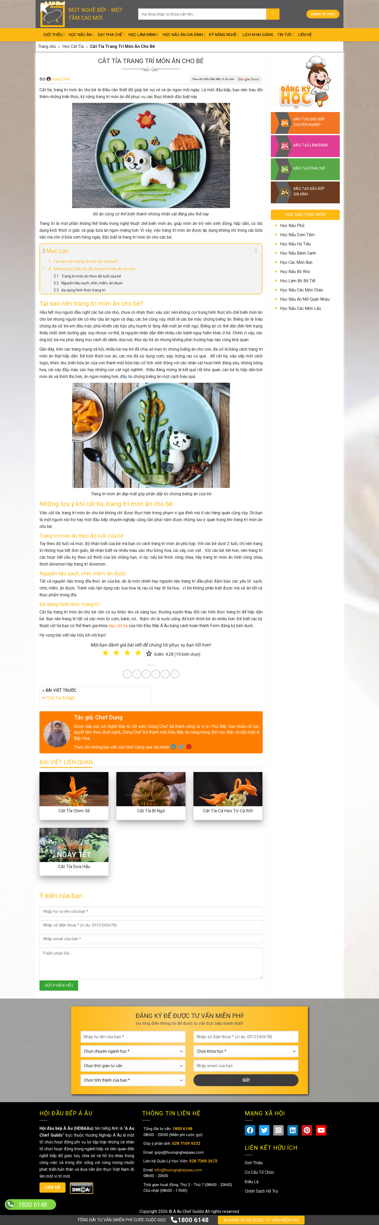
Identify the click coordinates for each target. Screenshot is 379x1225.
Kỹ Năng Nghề (224, 34)
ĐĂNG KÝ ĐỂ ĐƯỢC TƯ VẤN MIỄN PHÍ (261, 1220)
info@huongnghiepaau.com (177, 1170)
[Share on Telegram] (175, 674)
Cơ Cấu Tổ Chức (259, 1172)
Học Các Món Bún (296, 262)
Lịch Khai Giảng (258, 34)
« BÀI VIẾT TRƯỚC (95, 695)
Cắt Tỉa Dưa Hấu (74, 866)
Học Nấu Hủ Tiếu (295, 243)
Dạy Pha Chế (111, 34)
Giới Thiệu (54, 34)
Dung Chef (61, 79)
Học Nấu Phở (292, 225)
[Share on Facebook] (127, 674)
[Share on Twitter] (136, 674)
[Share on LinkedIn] (155, 674)
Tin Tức (285, 34)
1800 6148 (189, 1220)
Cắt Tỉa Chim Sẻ (74, 810)
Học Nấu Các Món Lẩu (300, 308)
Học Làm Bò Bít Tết (297, 280)
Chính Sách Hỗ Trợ (261, 1191)
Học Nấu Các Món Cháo (301, 290)
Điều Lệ (251, 1181)
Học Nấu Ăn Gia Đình (184, 34)
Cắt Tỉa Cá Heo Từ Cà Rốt (228, 810)
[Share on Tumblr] (165, 674)
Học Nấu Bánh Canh (298, 253)
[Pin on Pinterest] (146, 674)
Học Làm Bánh (143, 34)
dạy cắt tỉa (118, 625)
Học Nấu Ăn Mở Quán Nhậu (305, 299)
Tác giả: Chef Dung (98, 717)
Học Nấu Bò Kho (295, 271)
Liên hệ (53, 1187)
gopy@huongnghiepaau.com (178, 1152)
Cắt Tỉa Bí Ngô (151, 810)
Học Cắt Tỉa (73, 46)
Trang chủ (47, 46)
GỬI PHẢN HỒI (59, 985)
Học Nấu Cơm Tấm (297, 234)
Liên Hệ (305, 34)
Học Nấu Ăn (81, 34)
